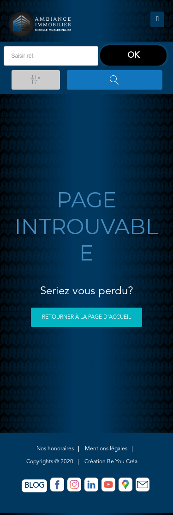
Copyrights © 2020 (49, 462)
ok (133, 55)
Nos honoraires (55, 449)
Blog (34, 486)
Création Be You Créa (110, 462)
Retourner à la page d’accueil (86, 317)
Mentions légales (106, 449)
